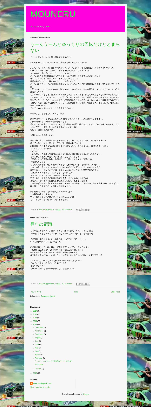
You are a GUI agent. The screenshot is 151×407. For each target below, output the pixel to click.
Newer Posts (36, 292)
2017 (35, 311)
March (37, 355)
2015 (35, 318)
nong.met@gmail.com (42, 383)
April (37, 351)
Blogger (86, 394)
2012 (35, 373)
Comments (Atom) (48, 296)
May (37, 348)
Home (76, 292)
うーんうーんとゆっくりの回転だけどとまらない (54, 361)
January (38, 369)
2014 (35, 321)
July (37, 341)
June (37, 344)
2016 (35, 314)
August (38, 338)
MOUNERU (53, 14)
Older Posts (115, 292)
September (39, 334)
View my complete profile (40, 387)
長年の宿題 (41, 224)
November (39, 331)
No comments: (67, 209)
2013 (35, 324)
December (39, 328)
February (38, 358)
